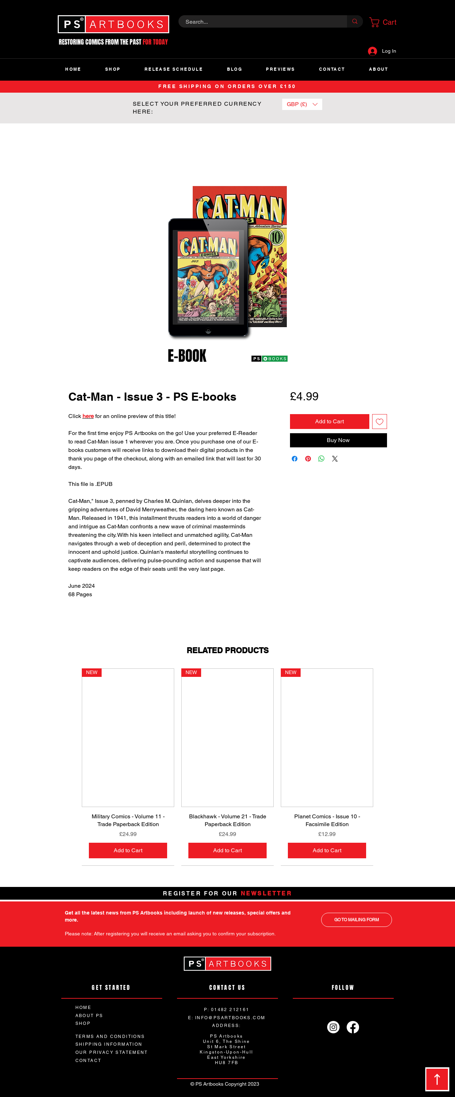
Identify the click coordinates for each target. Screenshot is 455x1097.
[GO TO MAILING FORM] (356, 920)
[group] (227, 766)
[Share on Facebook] (294, 458)
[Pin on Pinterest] (308, 458)
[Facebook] (353, 1027)
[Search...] (259, 22)
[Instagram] (333, 1027)
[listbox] (302, 104)
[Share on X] (335, 458)
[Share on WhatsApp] (321, 458)
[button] (384, 22)
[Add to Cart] (128, 850)
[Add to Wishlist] (379, 421)
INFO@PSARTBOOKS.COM (230, 1017)
